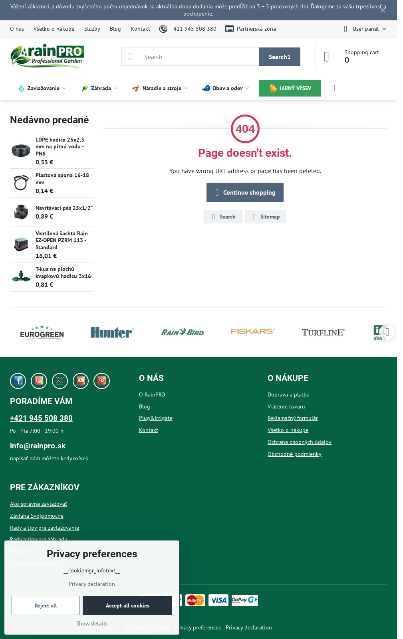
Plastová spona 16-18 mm (62, 179)
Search (222, 217)
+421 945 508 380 (41, 418)
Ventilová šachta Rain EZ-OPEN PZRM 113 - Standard (62, 240)
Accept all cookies (127, 605)
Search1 (280, 57)
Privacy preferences (197, 627)
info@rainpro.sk (38, 445)
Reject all (46, 605)
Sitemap (265, 217)
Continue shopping (244, 192)
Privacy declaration (249, 627)
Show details (91, 623)
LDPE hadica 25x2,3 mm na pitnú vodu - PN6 (60, 146)
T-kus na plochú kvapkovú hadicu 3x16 (63, 272)
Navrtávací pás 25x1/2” (64, 207)
